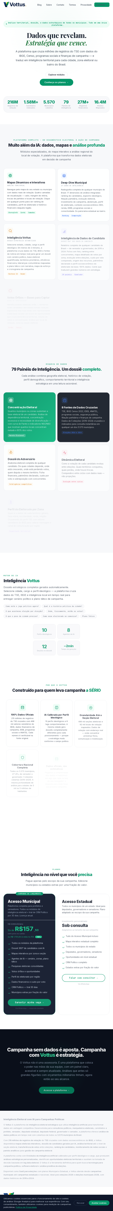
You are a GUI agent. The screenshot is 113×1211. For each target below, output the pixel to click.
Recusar (80, 1203)
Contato (60, 5)
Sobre (49, 5)
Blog (39, 5)
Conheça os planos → (56, 82)
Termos (72, 5)
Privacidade (86, 5)
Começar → (102, 5)
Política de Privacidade (26, 1207)
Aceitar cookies (99, 1203)
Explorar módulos (57, 75)
